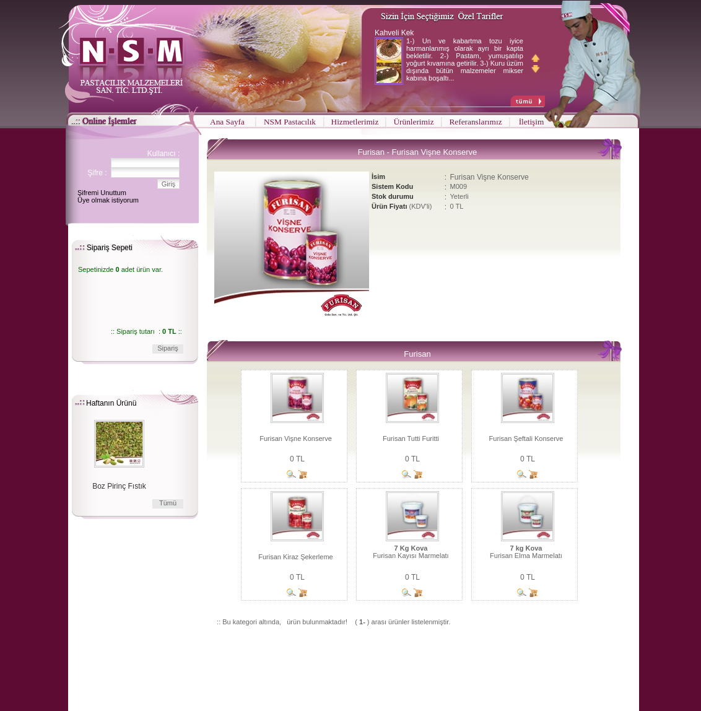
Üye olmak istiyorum (108, 200)
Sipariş (167, 348)
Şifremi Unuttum (101, 192)
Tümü (167, 503)
